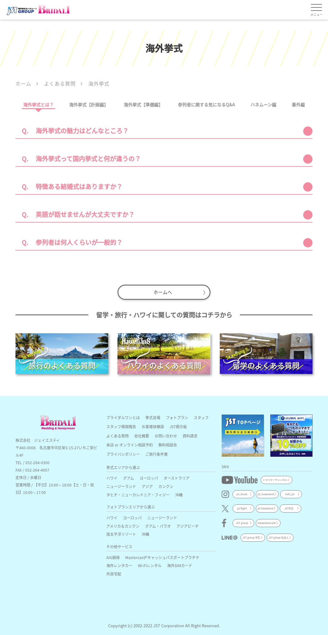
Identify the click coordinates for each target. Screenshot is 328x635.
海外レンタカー (119, 564)
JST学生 (289, 507)
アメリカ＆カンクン (123, 524)
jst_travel (242, 493)
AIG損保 (113, 556)
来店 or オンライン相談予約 (129, 443)
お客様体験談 (153, 425)
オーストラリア (176, 477)
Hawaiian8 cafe (267, 522)
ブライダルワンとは (123, 416)
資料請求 (190, 434)
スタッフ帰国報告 (121, 425)
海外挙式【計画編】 (88, 104)
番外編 (298, 104)
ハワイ (111, 477)
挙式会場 (152, 416)
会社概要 (141, 434)
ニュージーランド (121, 485)
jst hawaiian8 (265, 507)
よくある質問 (117, 434)
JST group (242, 522)
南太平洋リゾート (121, 533)
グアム (128, 477)
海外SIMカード (179, 564)
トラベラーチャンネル (275, 479)
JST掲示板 (178, 425)
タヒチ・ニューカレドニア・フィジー (138, 493)
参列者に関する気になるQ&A (206, 104)
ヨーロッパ (149, 477)
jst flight (242, 507)
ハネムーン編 (263, 104)
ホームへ (162, 291)
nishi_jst (290, 493)
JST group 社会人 (278, 536)
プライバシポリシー (123, 453)
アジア (147, 485)
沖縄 (179, 493)
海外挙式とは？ (38, 104)
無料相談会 (167, 443)
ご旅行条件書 (156, 453)
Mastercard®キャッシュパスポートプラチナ (162, 556)
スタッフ (201, 416)
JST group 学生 (251, 536)
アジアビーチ (187, 524)
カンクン (165, 485)
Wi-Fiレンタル (150, 564)
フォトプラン (177, 416)
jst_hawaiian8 (266, 493)
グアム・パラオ (158, 524)
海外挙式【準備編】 (143, 104)
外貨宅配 (113, 572)
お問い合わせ (166, 434)
